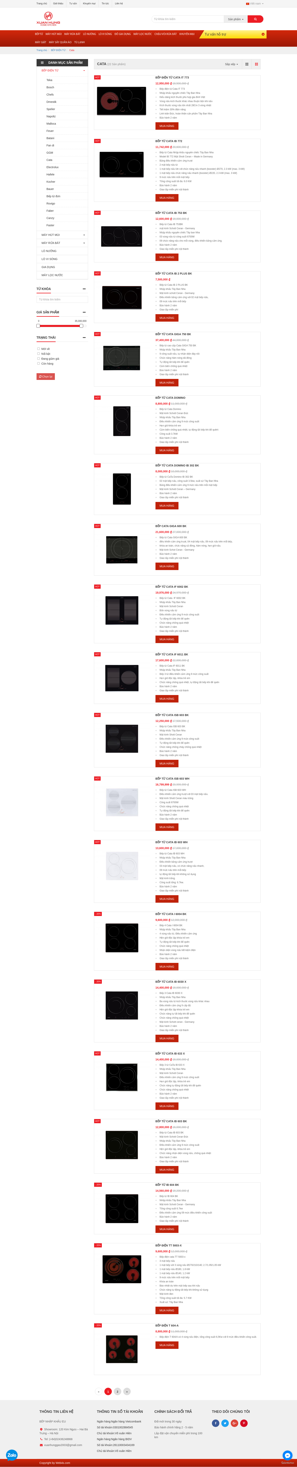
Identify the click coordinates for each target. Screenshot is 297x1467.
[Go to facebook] (287, 1455)
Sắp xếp (231, 64)
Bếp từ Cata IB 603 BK (171, 1121)
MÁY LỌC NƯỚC (51, 275)
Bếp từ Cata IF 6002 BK (171, 586)
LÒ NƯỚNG (48, 251)
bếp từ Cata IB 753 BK (171, 212)
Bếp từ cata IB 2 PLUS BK (173, 273)
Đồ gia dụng (123, 34)
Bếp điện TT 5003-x (168, 1245)
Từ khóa (44, 289)
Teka (49, 80)
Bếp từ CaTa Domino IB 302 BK (177, 465)
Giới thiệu (58, 3)
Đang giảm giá (50, 358)
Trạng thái (46, 337)
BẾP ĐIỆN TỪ (58, 50)
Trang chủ (42, 3)
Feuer (50, 130)
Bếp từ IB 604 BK (167, 1184)
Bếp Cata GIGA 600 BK (171, 526)
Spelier (51, 109)
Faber (50, 210)
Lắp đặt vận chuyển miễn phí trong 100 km (178, 1435)
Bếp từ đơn (53, 196)
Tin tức (105, 3)
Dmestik (52, 101)
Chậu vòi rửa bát (165, 34)
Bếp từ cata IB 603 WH (171, 842)
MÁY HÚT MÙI (50, 234)
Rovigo (51, 203)
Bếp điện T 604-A (167, 1325)
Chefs (50, 94)
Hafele (50, 174)
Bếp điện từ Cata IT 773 (172, 77)
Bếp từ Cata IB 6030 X (170, 981)
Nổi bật (45, 353)
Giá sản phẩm (48, 312)
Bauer (50, 189)
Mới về (45, 348)
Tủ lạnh (79, 42)
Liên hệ (119, 3)
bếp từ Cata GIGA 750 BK (173, 334)
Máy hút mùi (54, 34)
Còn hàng (47, 363)
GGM (50, 152)
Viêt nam (255, 3)
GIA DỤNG (47, 267)
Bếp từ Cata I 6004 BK (171, 914)
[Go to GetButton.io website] (287, 1463)
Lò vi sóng (105, 34)
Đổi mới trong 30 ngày (168, 1421)
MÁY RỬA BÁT (50, 242)
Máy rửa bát (72, 34)
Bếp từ (39, 34)
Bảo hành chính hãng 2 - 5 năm (173, 1427)
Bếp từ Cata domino (170, 397)
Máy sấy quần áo (60, 42)
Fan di (50, 145)
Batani (50, 138)
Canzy (50, 218)
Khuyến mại (89, 3)
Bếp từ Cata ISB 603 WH (172, 778)
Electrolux (53, 167)
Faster (50, 225)
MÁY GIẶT (40, 42)
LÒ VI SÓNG (49, 259)
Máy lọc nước (142, 34)
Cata (49, 159)
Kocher (51, 181)
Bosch (50, 87)
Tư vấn (73, 3)
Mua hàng (167, 126)
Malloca (51, 123)
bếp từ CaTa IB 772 (168, 141)
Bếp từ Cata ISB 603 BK (172, 715)
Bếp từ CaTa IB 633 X (170, 1053)
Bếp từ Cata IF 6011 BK (171, 654)
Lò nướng (89, 34)
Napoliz (51, 116)
